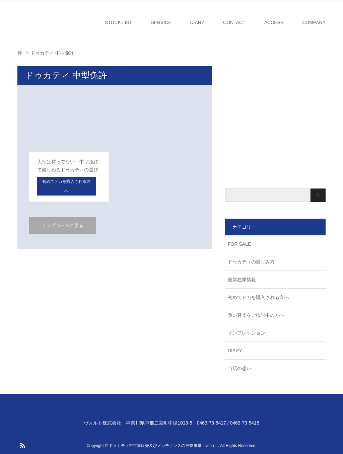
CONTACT (234, 22)
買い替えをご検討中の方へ (256, 315)
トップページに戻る (62, 225)
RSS (22, 445)
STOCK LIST (118, 22)
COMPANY (314, 22)
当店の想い (239, 368)
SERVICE (161, 22)
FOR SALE (239, 244)
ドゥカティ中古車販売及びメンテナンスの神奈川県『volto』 (163, 445)
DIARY (197, 22)
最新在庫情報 (242, 279)
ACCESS (274, 22)
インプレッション (246, 332)
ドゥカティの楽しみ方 (251, 261)
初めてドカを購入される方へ (258, 297)
